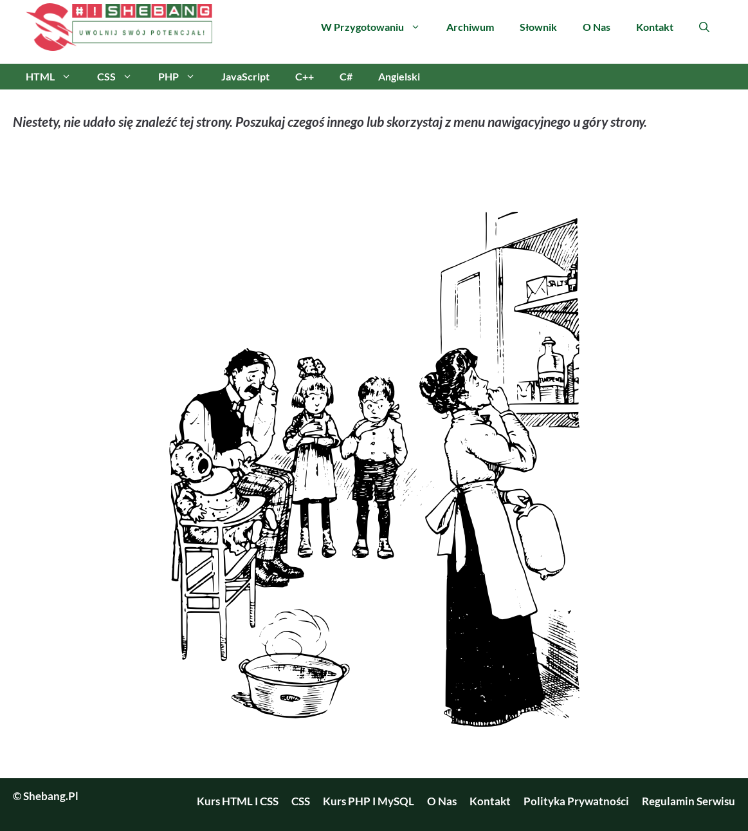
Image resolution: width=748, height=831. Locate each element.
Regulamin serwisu (688, 801)
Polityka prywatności (576, 801)
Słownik (538, 27)
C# (346, 76)
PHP (183, 76)
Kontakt (654, 27)
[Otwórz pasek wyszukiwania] (704, 27)
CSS (121, 76)
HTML (55, 76)
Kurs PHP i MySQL (368, 801)
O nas (596, 27)
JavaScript (245, 76)
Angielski (399, 76)
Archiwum (470, 27)
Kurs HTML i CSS (237, 801)
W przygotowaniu (377, 27)
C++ (304, 76)
